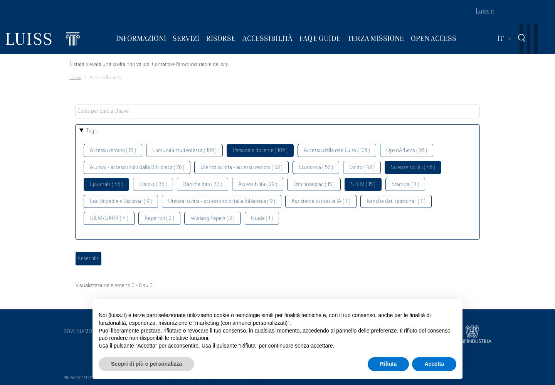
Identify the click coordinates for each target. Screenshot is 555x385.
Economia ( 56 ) (316, 168)
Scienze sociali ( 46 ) (413, 168)
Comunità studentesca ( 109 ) (184, 151)
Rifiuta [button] (388, 364)
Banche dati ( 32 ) (202, 184)
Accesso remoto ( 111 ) (113, 151)
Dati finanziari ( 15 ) (314, 184)
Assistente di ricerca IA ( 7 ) (320, 201)
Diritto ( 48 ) (362, 168)
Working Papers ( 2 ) (212, 218)
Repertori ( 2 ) (159, 218)
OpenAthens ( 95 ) (406, 151)
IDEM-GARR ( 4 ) (109, 218)
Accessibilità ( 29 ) (257, 184)
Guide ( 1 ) (262, 218)
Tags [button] (91, 131)
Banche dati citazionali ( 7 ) (396, 201)
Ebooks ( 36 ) (153, 184)
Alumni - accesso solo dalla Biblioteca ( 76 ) (137, 168)
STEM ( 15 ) (363, 184)
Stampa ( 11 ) (405, 184)
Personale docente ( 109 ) (260, 151)
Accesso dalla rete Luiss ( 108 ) (337, 151)
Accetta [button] (434, 364)
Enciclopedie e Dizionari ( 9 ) (121, 201)
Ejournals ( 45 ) (106, 184)
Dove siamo (78, 331)
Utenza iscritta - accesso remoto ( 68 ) (241, 168)
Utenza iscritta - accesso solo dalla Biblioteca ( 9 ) (221, 201)
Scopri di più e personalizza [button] (146, 364)
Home (75, 78)
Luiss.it (485, 11)
